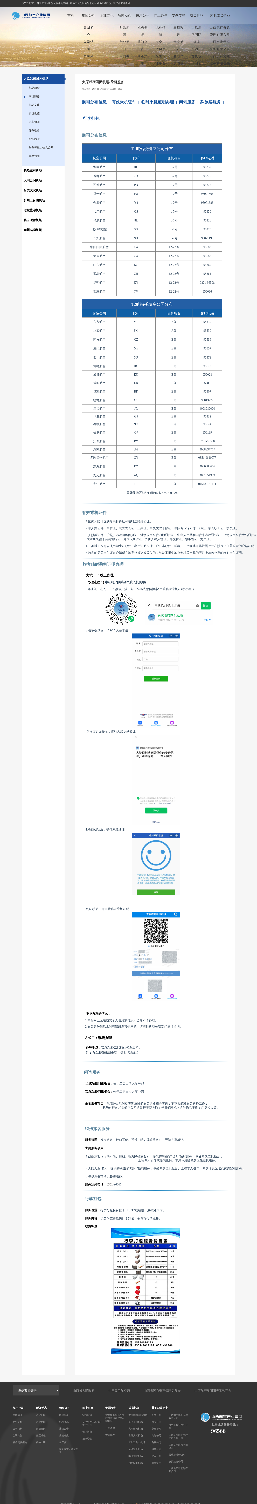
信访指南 (87, 1431)
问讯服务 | (189, 102)
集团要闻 (125, 60)
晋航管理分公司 (177, 1454)
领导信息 (64, 1414)
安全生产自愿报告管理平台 (161, 52)
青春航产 (178, 45)
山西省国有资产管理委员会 (162, 1390)
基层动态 (41, 1435)
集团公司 (88, 15)
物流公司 (156, 1455)
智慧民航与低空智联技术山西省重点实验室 (114, 1417)
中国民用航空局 (119, 1390)
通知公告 (142, 45)
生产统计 (64, 1442)
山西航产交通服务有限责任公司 (220, 63)
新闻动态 (124, 15)
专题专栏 (178, 15)
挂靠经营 (87, 1438)
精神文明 (41, 1442)
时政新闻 (125, 31)
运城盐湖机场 (135, 1449)
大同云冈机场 (196, 67)
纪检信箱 (161, 31)
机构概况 (142, 31)
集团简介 (89, 31)
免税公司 (156, 1442)
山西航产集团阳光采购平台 (213, 1390)
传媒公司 (156, 1435)
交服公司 (156, 1428)
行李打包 (91, 118)
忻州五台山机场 (136, 1442)
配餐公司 (156, 1414)
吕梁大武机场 (135, 1435)
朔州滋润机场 (135, 1462)
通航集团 (156, 1462)
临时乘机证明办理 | (160, 102)
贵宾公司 (156, 1421)
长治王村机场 (196, 52)
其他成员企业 (220, 15)
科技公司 (156, 1449)
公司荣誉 (89, 60)
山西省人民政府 (83, 1390)
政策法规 (142, 60)
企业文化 (107, 15)
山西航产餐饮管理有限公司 (220, 31)
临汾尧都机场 (135, 1455)
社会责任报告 (20, 1442)
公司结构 (89, 45)
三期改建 (178, 31)
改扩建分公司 (176, 1461)
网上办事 (161, 15)
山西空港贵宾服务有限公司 (220, 45)
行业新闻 (125, 45)
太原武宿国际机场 (196, 35)
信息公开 (142, 15)
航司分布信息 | (96, 102)
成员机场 (196, 15)
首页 (70, 15)
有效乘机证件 (124, 102)
